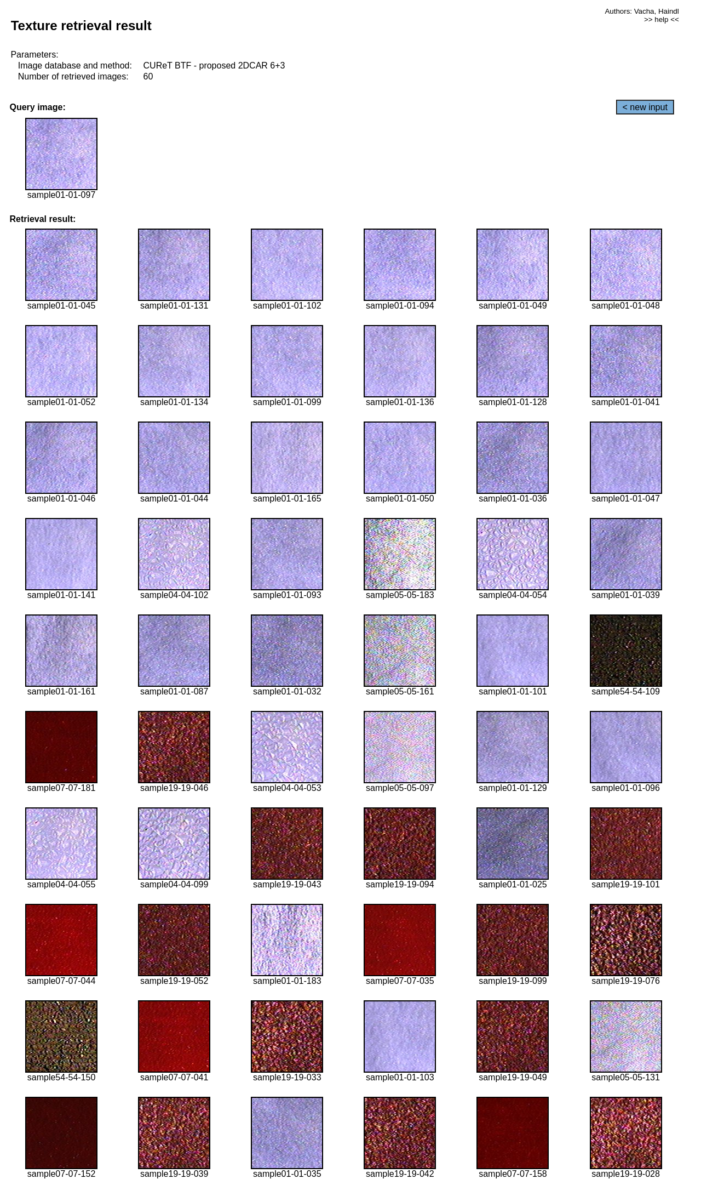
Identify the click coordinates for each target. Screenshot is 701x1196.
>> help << (661, 19)
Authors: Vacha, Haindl (642, 11)
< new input (645, 107)
